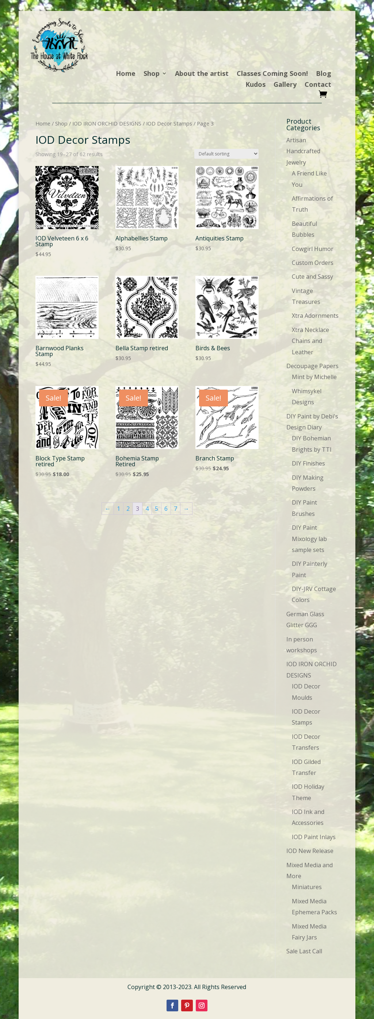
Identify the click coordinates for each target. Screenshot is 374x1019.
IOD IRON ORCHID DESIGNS (106, 123)
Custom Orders (312, 263)
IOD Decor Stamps (169, 123)
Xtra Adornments (315, 316)
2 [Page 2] (128, 509)
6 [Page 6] (166, 509)
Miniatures (307, 887)
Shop (152, 74)
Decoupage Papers (312, 366)
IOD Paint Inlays (314, 837)
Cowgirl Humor (312, 249)
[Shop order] (226, 154)
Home (126, 74)
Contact (318, 85)
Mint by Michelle (314, 377)
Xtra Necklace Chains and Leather (310, 341)
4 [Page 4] (147, 509)
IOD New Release (309, 851)
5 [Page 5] (156, 509)
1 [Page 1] (118, 509)
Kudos (255, 85)
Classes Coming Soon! (272, 74)
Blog (323, 74)
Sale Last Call (304, 951)
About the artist (202, 74)
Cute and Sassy (312, 277)
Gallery (285, 85)
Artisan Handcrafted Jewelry (303, 151)
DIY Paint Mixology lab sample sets (309, 539)
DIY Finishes (308, 463)
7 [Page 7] (175, 509)
